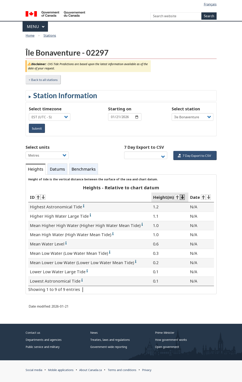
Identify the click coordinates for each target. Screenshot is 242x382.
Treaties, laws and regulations (110, 340)
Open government (167, 347)
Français (210, 4)
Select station (186, 109)
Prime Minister (164, 333)
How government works (171, 340)
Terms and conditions (122, 370)
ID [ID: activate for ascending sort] (38, 197)
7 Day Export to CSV (144, 147)
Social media (34, 370)
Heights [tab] (35, 169)
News (94, 333)
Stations (49, 35)
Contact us (33, 333)
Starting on (119, 109)
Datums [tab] (57, 169)
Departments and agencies (44, 340)
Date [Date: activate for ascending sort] (200, 197)
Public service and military (43, 347)
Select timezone (45, 109)
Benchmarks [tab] (84, 169)
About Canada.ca (90, 370)
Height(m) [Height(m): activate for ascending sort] (169, 197)
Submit (37, 128)
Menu (36, 26)
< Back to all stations (43, 80)
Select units (38, 147)
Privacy (146, 370)
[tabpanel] (121, 234)
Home (30, 35)
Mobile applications (61, 370)
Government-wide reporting (108, 347)
